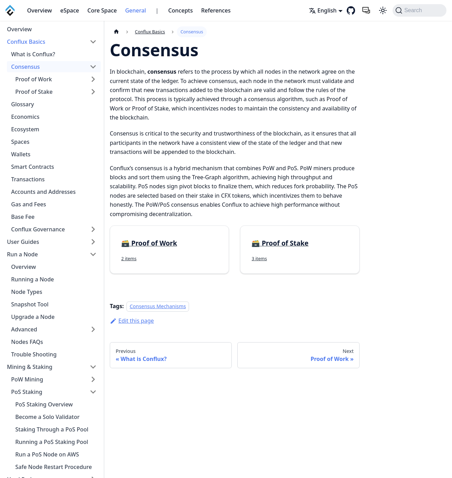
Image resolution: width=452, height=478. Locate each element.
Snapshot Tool (30, 304)
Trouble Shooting (34, 354)
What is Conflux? (33, 54)
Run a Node (22, 254)
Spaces (20, 142)
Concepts (180, 10)
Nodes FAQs (27, 342)
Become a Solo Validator (47, 417)
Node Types (26, 292)
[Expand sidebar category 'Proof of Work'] (93, 79)
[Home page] (116, 31)
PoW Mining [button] (27, 379)
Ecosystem (25, 129)
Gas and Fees (28, 204)
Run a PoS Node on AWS (47, 454)
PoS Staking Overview (44, 404)
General (135, 10)
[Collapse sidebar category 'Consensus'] (93, 66)
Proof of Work (33, 79)
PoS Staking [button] (26, 392)
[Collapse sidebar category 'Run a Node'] (93, 254)
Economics (25, 117)
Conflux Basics (26, 42)
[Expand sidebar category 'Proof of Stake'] (93, 91)
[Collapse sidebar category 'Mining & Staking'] (93, 366)
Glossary (22, 104)
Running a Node (32, 279)
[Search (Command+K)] (419, 10)
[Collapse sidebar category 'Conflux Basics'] (93, 41)
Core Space (102, 10)
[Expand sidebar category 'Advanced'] (93, 329)
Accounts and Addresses (43, 192)
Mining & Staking (29, 367)
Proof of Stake (34, 92)
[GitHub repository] (351, 10)
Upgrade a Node (33, 317)
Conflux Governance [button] (38, 229)
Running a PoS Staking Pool (51, 442)
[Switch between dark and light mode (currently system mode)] (382, 10)
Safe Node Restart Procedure (53, 467)
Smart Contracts (32, 167)
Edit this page (132, 320)
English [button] (323, 10)
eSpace (69, 10)
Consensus (25, 67)
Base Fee (23, 217)
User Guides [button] (23, 242)
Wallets (21, 154)
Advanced (24, 329)
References (216, 10)
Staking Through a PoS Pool (51, 429)
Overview (39, 10)
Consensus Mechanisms (158, 306)
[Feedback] (366, 10)
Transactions (28, 179)
